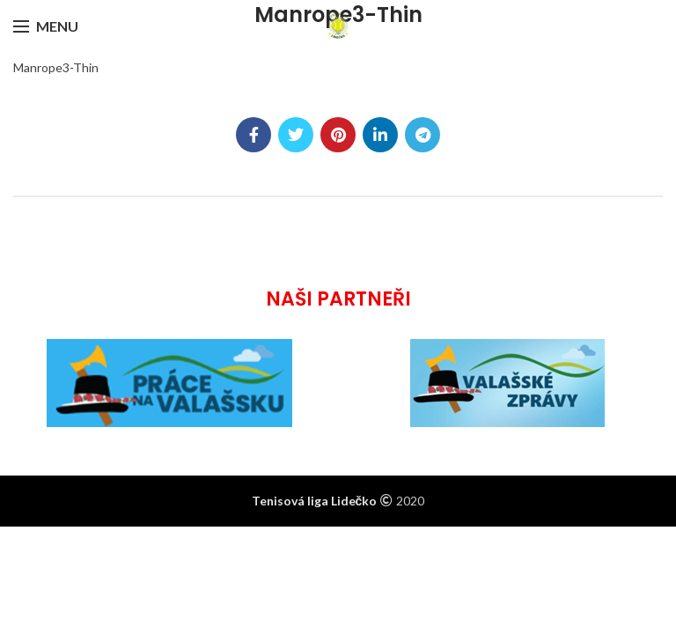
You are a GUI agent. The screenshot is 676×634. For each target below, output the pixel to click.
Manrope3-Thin (56, 67)
